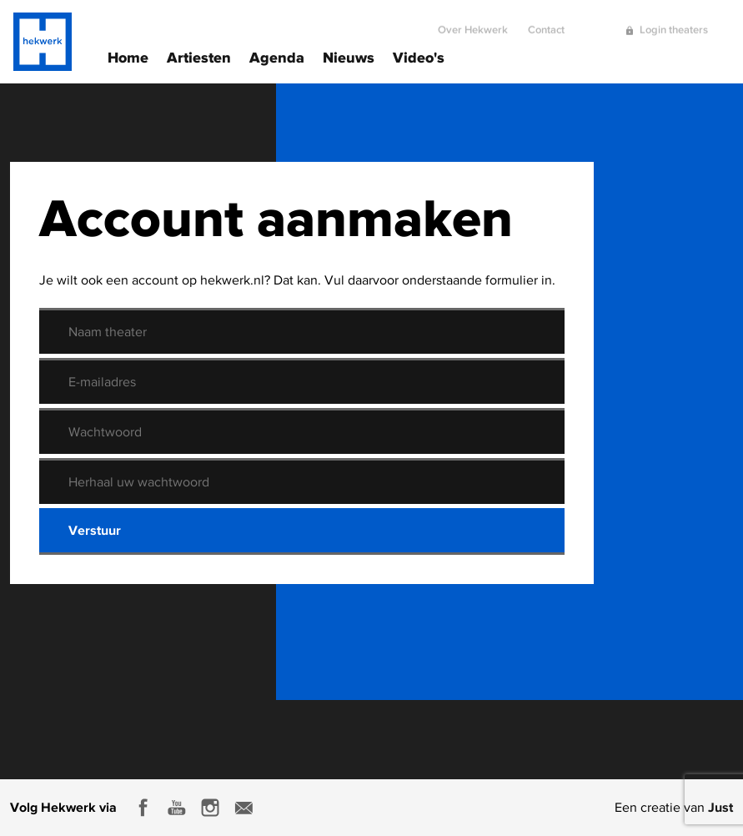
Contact (546, 23)
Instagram (210, 808)
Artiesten (199, 56)
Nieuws (348, 56)
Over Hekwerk (473, 23)
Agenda (276, 56)
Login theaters (674, 23)
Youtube (177, 808)
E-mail (243, 808)
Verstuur (94, 529)
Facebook (143, 808)
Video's (418, 56)
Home (128, 56)
